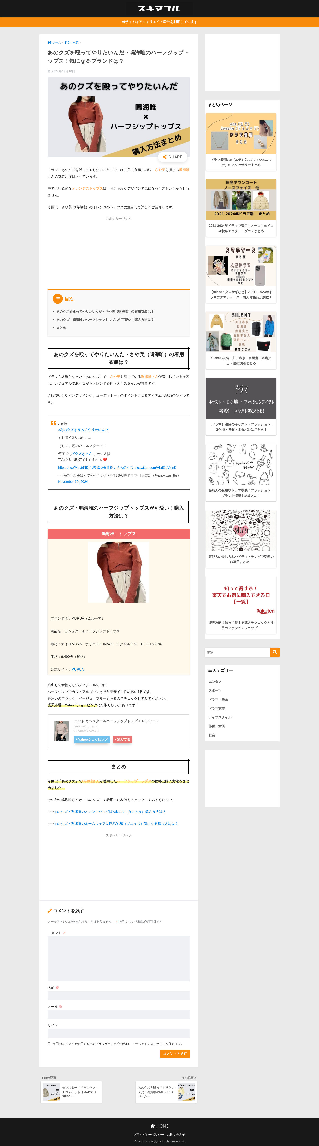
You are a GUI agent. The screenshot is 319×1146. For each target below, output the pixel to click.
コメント (57, 932)
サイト (53, 1025)
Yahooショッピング (93, 739)
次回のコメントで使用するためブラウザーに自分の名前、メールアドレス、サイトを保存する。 (118, 1043)
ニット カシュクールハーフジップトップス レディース (119, 721)
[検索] (275, 638)
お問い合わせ (176, 1135)
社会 (212, 722)
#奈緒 (96, 468)
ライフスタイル (221, 704)
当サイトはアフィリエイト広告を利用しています (159, 22)
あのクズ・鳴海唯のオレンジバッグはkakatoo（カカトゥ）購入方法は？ (110, 811)
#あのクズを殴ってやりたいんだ (83, 430)
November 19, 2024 (73, 481)
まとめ (61, 328)
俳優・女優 (217, 713)
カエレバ (92, 726)
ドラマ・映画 (219, 686)
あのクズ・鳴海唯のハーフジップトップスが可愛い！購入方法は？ (105, 320)
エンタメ (215, 668)
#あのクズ (127, 468)
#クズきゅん (82, 454)
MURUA (77, 669)
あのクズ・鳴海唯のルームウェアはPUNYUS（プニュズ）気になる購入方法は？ (116, 823)
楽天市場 (124, 739)
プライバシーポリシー (148, 1135)
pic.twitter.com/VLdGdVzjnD (157, 468)
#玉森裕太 (110, 468)
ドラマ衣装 (217, 695)
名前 (53, 987)
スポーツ (215, 677)
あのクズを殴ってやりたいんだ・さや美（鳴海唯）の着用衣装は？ (105, 311)
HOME (160, 1126)
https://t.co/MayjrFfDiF (75, 468)
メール (55, 1006)
